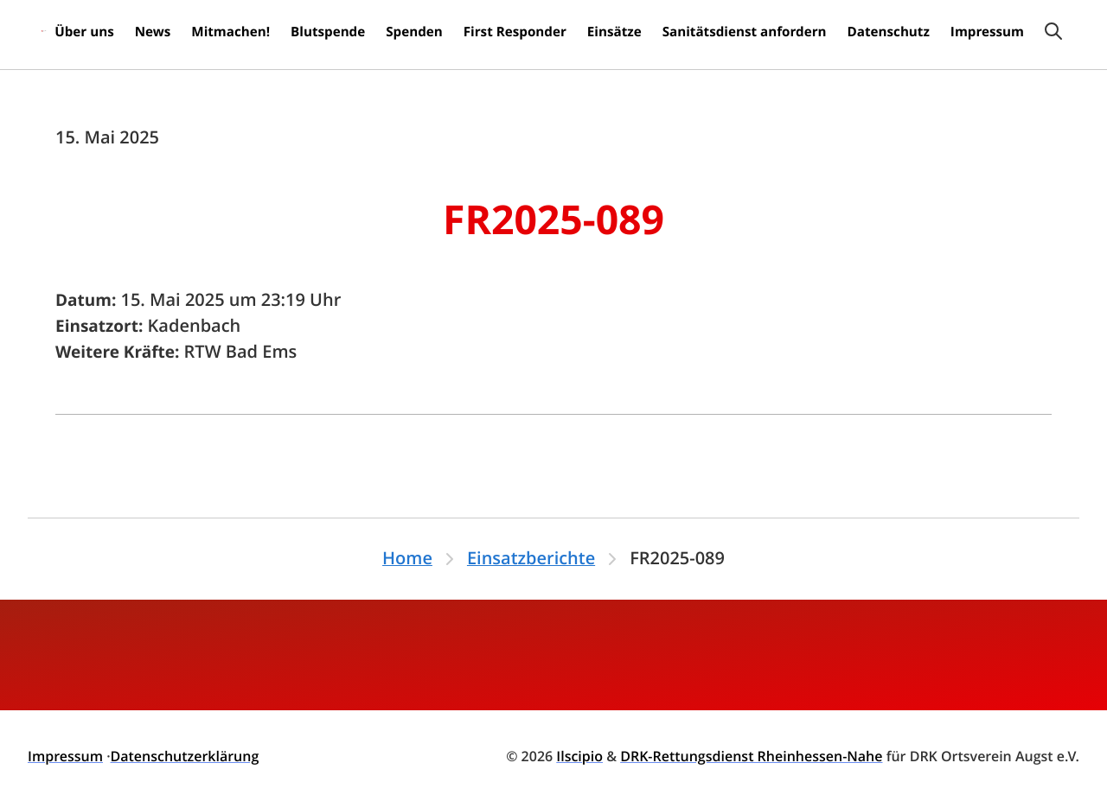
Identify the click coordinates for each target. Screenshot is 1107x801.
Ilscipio (579, 756)
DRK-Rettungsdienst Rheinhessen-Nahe (751, 756)
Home (407, 558)
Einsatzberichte (531, 558)
